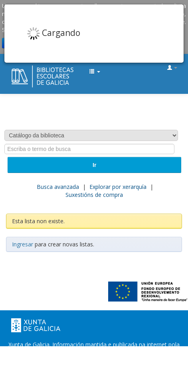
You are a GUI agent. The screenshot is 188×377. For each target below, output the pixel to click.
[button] (94, 72)
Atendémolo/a (94, 368)
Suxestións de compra (94, 194)
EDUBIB (14, 68)
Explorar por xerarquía (117, 186)
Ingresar (22, 244)
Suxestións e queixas (139, 360)
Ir (94, 165)
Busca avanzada (58, 186)
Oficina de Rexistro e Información (62, 360)
